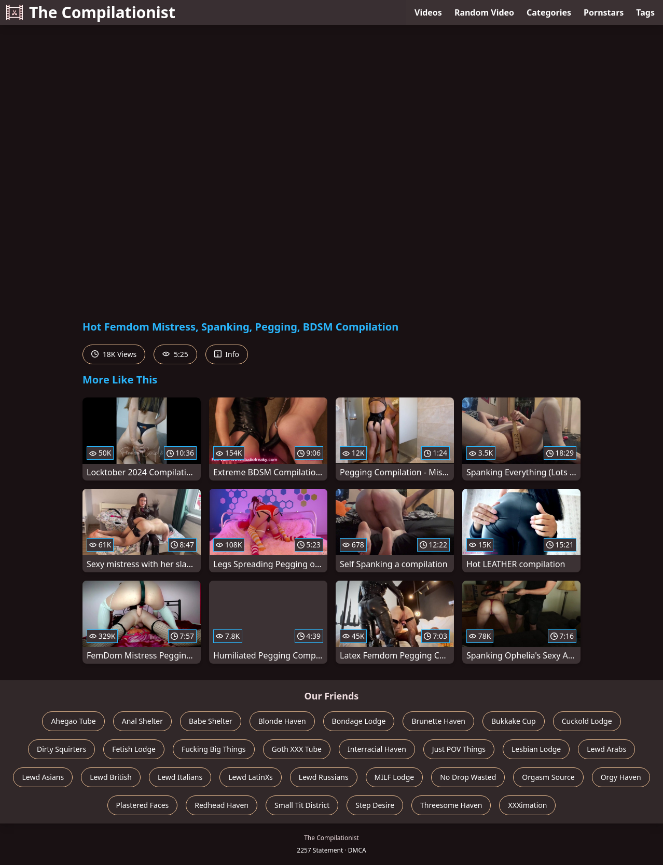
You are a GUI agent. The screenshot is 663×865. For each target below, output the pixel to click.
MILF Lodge (395, 777)
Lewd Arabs (606, 749)
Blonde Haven (282, 721)
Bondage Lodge (359, 721)
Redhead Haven (221, 805)
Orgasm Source (548, 777)
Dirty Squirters (61, 749)
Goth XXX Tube (297, 749)
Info (226, 354)
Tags (645, 12)
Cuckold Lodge (587, 721)
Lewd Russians (324, 777)
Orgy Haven (621, 777)
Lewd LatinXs (250, 777)
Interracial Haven (377, 749)
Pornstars (604, 12)
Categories (549, 12)
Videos (428, 12)
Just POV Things (459, 749)
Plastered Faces (142, 805)
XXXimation (527, 805)
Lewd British (111, 777)
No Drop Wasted (468, 777)
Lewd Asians (43, 777)
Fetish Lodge (134, 749)
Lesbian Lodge (536, 749)
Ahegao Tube (73, 721)
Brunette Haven (438, 721)
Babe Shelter (210, 721)
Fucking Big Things (214, 749)
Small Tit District (301, 805)
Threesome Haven (451, 805)
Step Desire (374, 805)
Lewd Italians (180, 777)
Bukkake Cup (513, 721)
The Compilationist (90, 12)
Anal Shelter (142, 721)
